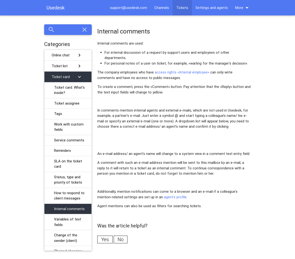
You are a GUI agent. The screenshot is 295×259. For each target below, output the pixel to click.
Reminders (62, 150)
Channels (161, 7)
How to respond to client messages (69, 196)
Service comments (69, 140)
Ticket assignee (66, 103)
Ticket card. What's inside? (69, 90)
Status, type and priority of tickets (68, 180)
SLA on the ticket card (68, 164)
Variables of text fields (67, 222)
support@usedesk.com (128, 7)
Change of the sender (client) (65, 238)
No (121, 239)
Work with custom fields (69, 127)
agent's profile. (175, 197)
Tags (58, 113)
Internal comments (69, 208)
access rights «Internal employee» (182, 72)
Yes (105, 239)
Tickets (182, 7)
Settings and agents (212, 7)
